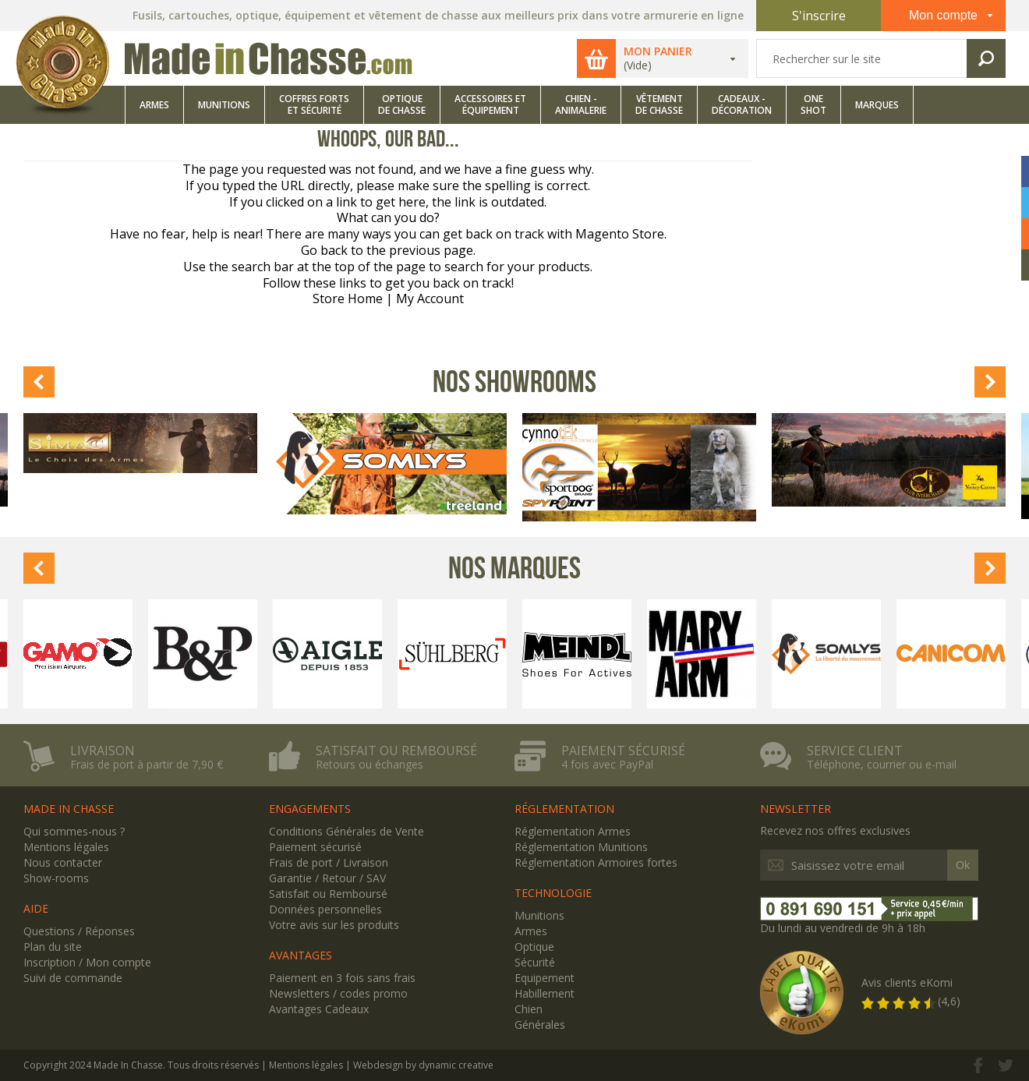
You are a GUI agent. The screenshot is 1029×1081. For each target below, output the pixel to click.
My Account (430, 298)
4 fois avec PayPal (607, 765)
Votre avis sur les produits (334, 924)
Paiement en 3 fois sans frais (342, 977)
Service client (855, 751)
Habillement (544, 993)
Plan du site (52, 946)
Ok (963, 865)
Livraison (102, 751)
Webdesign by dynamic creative (423, 1065)
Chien (528, 1009)
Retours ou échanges (369, 765)
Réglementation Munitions (581, 846)
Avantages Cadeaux (319, 1009)
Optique (534, 946)
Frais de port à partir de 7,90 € (146, 765)
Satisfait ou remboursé (396, 751)
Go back (324, 250)
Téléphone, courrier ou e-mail (882, 765)
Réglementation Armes (572, 831)
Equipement (544, 977)
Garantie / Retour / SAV (327, 878)
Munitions (539, 915)
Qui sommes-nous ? (74, 831)
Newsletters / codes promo (338, 993)
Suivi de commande (72, 977)
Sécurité (534, 962)
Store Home (348, 298)
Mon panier (658, 51)
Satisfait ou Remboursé (328, 893)
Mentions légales (66, 846)
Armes (530, 931)
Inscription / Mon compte (87, 962)
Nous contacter (62, 862)
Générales (539, 1024)
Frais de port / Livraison (328, 862)
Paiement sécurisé (623, 751)
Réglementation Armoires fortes (595, 862)
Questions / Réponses (79, 931)
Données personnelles (325, 909)
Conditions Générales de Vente (346, 831)
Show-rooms (56, 878)
